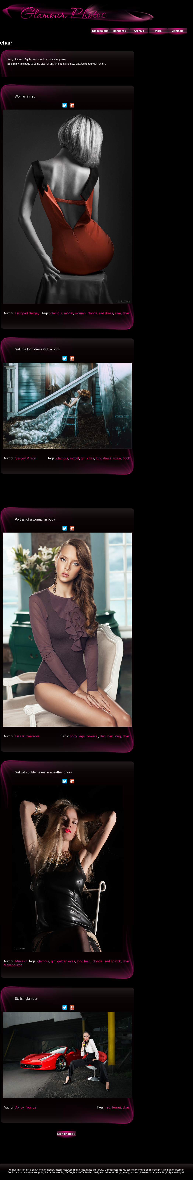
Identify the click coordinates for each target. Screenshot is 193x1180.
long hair (84, 961)
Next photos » (66, 1133)
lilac (103, 736)
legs (82, 736)
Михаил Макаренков (15, 963)
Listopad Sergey (27, 313)
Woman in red (25, 96)
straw (117, 458)
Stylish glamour (26, 998)
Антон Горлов (25, 1107)
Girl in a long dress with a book (37, 349)
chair (126, 313)
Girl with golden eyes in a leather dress (43, 772)
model (68, 313)
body (73, 736)
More (158, 30)
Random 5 (119, 30)
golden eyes (66, 961)
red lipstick (113, 961)
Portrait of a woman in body (35, 519)
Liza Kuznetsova (27, 736)
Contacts (177, 30)
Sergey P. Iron (25, 458)
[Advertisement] (67, 490)
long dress (103, 458)
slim (118, 313)
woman (80, 313)
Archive (139, 30)
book (126, 458)
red (108, 1107)
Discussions (100, 30)
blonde (92, 313)
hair (110, 736)
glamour (56, 313)
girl (83, 458)
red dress (106, 313)
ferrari (116, 1107)
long (118, 736)
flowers (92, 736)
